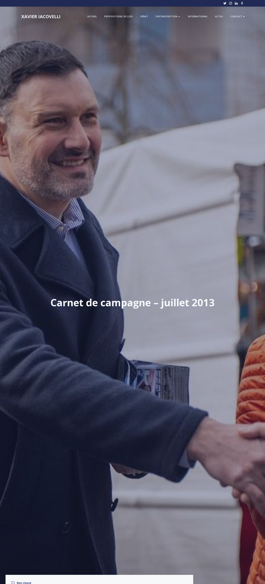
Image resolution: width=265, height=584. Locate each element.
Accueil (92, 16)
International (198, 16)
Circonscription (168, 16)
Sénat (144, 16)
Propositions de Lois (118, 16)
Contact (237, 16)
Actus (219, 16)
